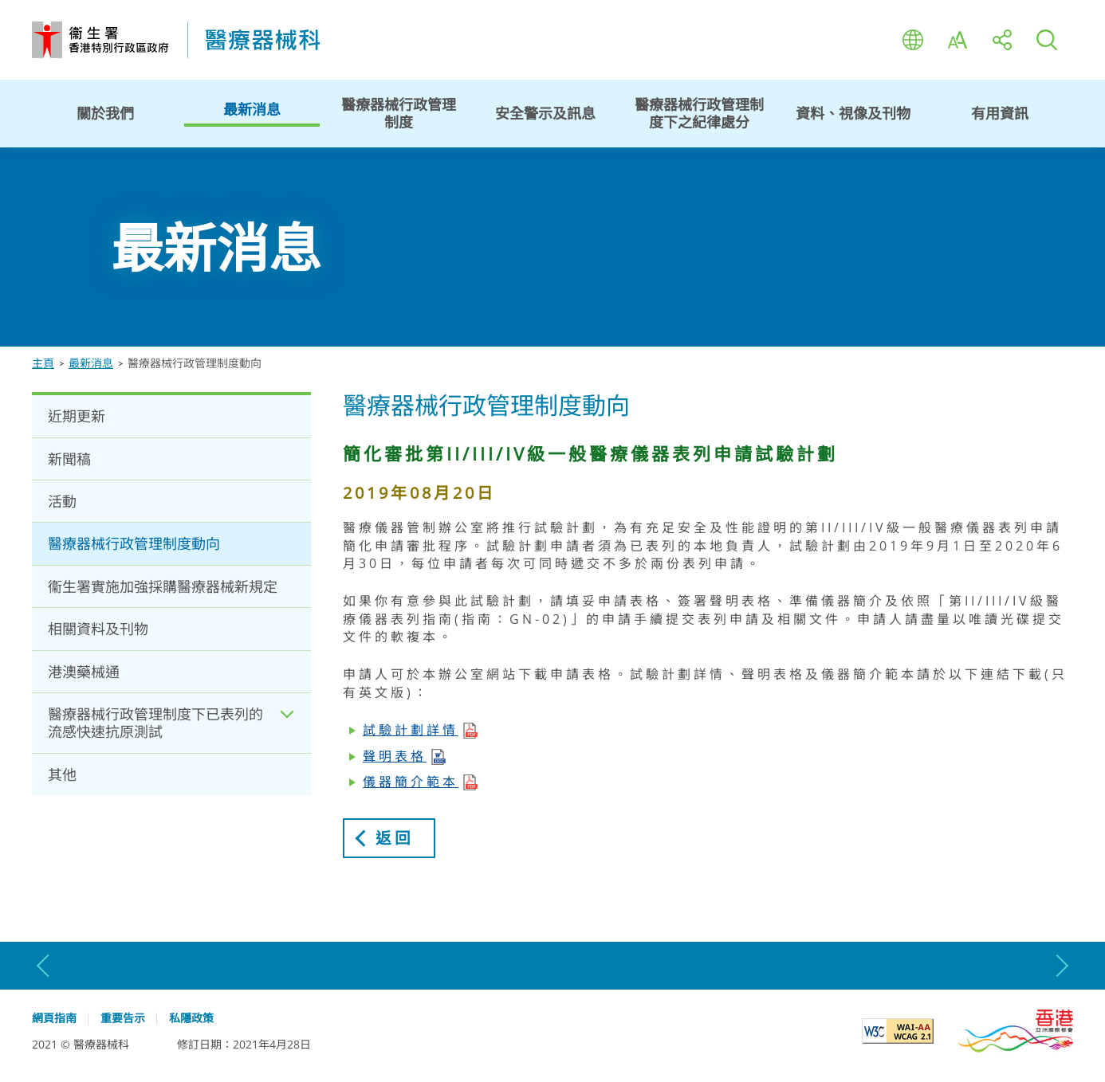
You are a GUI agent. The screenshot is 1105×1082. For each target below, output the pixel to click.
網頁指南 (54, 1018)
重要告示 (122, 1018)
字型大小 (957, 39)
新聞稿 (69, 458)
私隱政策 (191, 1018)
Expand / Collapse (287, 723)
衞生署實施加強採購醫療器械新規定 (162, 586)
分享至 (1002, 39)
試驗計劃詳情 (410, 730)
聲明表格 (395, 756)
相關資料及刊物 (98, 628)
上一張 (44, 966)
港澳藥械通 (84, 671)
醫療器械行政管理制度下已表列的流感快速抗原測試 (155, 722)
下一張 (1061, 966)
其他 (62, 774)
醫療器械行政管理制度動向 (134, 543)
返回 (395, 838)
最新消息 (91, 362)
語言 (912, 39)
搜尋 (1046, 39)
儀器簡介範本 (410, 781)
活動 (62, 501)
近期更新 (76, 415)
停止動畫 (1087, 329)
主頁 (43, 362)
